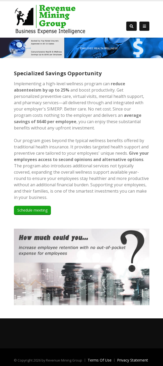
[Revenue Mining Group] (50, 19)
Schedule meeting (32, 210)
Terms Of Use (100, 360)
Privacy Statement (132, 360)
